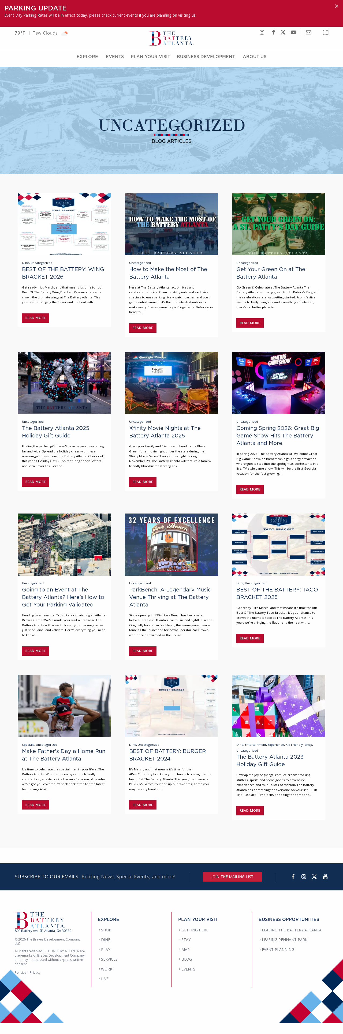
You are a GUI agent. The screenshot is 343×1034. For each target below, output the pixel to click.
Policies (20, 983)
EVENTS (188, 979)
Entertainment (255, 754)
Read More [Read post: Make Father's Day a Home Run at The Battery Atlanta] (36, 814)
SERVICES (109, 970)
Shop (308, 754)
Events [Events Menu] (115, 59)
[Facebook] (293, 887)
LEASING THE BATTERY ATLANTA (292, 940)
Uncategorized (41, 264)
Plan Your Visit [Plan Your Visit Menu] (150, 59)
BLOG (186, 970)
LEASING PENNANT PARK (284, 950)
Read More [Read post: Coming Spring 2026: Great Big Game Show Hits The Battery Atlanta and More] (250, 493)
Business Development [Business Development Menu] (206, 59)
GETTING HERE (194, 940)
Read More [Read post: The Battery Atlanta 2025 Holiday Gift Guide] (36, 486)
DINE (105, 950)
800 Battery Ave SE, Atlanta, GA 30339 (43, 941)
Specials (28, 754)
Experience (276, 754)
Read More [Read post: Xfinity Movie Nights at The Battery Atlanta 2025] (143, 486)
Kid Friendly (294, 754)
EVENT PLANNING (278, 960)
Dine (25, 264)
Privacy (35, 983)
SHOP (106, 940)
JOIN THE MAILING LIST (232, 887)
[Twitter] (314, 887)
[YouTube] (325, 887)
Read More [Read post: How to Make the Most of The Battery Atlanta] (143, 329)
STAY (186, 950)
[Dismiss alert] (336, 6)
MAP (185, 960)
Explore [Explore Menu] (87, 59)
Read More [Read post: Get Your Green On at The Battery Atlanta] (250, 324)
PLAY (105, 960)
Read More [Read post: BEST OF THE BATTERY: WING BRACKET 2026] (36, 319)
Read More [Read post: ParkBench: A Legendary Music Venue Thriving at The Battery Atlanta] (143, 657)
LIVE (105, 989)
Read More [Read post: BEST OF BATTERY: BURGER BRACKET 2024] (143, 814)
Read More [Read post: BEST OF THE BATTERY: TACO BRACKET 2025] (250, 645)
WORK (106, 979)
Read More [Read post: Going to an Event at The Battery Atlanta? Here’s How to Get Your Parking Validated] (36, 657)
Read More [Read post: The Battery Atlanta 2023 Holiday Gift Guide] (250, 820)
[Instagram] (303, 887)
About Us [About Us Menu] (254, 59)
